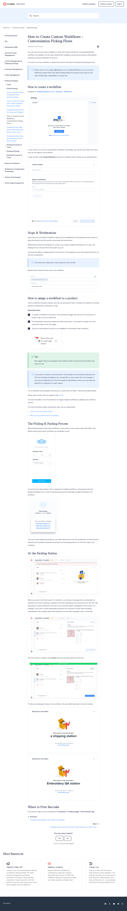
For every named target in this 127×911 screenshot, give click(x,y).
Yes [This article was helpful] (59, 838)
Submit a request (106, 4)
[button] (14, 35)
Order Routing (32, 28)
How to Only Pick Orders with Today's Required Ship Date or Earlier (16, 103)
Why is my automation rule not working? (44, 415)
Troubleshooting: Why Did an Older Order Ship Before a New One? (15, 129)
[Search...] (63, 16)
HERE (61, 395)
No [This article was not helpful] (68, 838)
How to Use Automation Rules (41, 411)
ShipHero (6, 28)
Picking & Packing (18, 28)
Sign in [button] (119, 4)
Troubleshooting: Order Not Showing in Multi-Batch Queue (15, 138)
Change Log (94, 867)
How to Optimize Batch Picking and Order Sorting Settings (15, 94)
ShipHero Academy (88, 4)
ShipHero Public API (14, 867)
